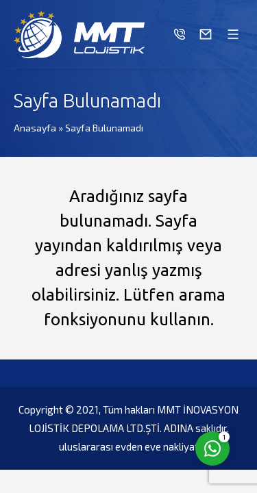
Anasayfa (35, 128)
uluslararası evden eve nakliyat (129, 446)
